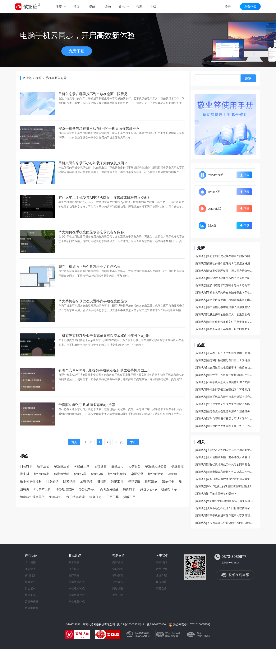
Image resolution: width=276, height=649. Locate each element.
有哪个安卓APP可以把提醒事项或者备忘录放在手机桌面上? (103, 370)
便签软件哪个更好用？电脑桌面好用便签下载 (231, 263)
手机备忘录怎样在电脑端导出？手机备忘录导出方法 (231, 292)
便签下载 (117, 594)
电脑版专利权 (77, 581)
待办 (76, 6)
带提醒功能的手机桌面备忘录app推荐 (86, 405)
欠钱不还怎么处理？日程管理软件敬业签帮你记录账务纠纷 (231, 508)
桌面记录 (137, 474)
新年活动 (43, 466)
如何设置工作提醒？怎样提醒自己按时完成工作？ (231, 375)
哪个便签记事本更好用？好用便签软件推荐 (231, 307)
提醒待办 (30, 581)
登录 (228, 6)
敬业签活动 (61, 466)
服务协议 (161, 581)
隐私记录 (69, 481)
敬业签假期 (41, 474)
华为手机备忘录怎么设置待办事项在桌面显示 (92, 301)
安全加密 (74, 562)
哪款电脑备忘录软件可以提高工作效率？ (231, 471)
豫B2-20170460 (156, 624)
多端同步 (30, 575)
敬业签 (27, 78)
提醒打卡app (169, 489)
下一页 (119, 442)
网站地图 (117, 588)
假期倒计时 (61, 474)
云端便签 (100, 466)
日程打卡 (26, 466)
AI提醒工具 (82, 466)
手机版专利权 (77, 588)
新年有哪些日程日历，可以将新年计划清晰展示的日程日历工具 (231, 418)
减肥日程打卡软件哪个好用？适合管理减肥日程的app (231, 285)
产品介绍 (161, 568)
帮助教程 (117, 575)
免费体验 (250, 6)
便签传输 (97, 474)
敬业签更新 (155, 474)
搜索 (248, 78)
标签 (38, 78)
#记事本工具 (42, 489)
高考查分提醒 (109, 489)
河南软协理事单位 (32, 497)
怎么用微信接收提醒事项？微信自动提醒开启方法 (231, 367)
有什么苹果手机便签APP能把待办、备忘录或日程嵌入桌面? (103, 198)
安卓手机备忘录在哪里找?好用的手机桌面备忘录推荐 (98, 128)
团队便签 (30, 568)
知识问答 (117, 568)
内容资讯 (117, 562)
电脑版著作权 (77, 594)
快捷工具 (30, 594)
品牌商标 (74, 575)
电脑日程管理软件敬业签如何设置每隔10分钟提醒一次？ (231, 479)
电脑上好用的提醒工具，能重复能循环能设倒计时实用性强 (231, 314)
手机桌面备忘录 (56, 78)
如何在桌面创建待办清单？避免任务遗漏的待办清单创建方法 (231, 411)
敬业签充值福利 (31, 481)
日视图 (101, 481)
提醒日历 (129, 497)
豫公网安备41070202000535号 (191, 624)
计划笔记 (52, 481)
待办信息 (95, 497)
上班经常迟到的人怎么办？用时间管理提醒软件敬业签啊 (231, 450)
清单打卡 (168, 481)
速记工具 (117, 481)
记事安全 (134, 466)
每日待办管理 (75, 497)
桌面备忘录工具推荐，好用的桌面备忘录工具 (231, 329)
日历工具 (112, 497)
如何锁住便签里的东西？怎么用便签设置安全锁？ (231, 278)
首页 (74, 442)
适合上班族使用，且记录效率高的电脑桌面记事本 (231, 300)
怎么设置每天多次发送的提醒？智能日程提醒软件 (231, 404)
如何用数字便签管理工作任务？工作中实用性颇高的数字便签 (231, 426)
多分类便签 (31, 607)
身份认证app (148, 489)
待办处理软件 (65, 489)
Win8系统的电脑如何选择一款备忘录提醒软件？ (231, 501)
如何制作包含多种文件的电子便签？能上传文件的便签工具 (231, 321)
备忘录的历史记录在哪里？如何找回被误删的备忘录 (231, 256)
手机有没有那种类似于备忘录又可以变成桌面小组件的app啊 (104, 336)
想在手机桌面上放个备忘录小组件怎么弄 (89, 267)
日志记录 (30, 588)
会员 (108, 6)
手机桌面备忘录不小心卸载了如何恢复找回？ (92, 163)
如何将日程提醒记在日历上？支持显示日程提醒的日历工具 (231, 360)
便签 (59, 6)
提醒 (92, 6)
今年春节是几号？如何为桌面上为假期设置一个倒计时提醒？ (231, 353)
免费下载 (76, 51)
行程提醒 (134, 481)
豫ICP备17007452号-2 (130, 624)
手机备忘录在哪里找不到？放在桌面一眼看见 (92, 94)
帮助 (139, 6)
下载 (153, 6)
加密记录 (86, 481)
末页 (133, 442)
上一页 (88, 442)
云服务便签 (31, 601)
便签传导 (80, 474)
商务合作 (161, 588)
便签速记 (117, 466)
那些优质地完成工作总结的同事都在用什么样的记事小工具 (231, 464)
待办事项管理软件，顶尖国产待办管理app (231, 270)
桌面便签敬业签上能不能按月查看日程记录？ (231, 457)
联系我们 (161, 562)
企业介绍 (161, 575)
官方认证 (74, 568)
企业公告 (117, 581)
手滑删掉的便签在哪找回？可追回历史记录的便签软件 (231, 389)
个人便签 (30, 562)
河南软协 (55, 497)
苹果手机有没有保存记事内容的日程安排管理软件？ (231, 515)
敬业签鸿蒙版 (117, 474)
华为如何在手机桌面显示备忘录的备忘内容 (91, 232)
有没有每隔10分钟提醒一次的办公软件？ (231, 522)
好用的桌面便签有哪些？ (222, 493)
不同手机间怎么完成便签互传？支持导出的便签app (231, 382)
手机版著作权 (77, 601)
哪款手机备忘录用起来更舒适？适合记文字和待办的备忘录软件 (231, 396)
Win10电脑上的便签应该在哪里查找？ (229, 486)
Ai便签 (172, 474)
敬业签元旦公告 (156, 466)
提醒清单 (151, 481)
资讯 (121, 6)
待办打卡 (129, 489)
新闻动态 (200, 256)
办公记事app (87, 489)
